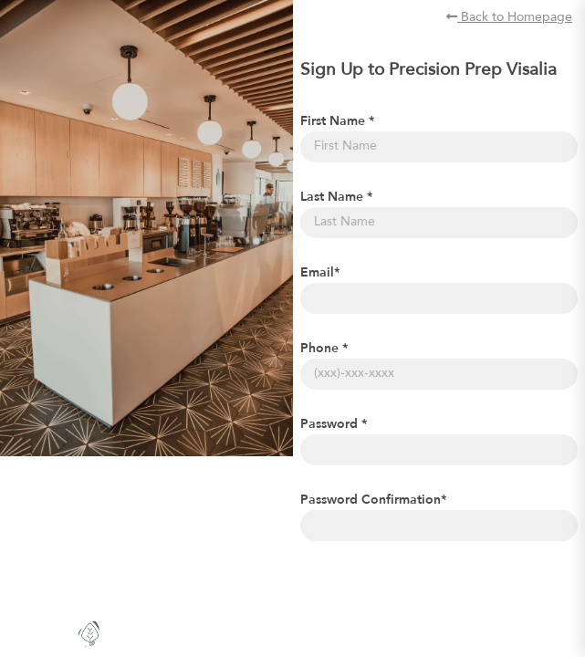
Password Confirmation (373, 500)
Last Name (336, 197)
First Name (337, 121)
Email (320, 272)
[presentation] (439, 590)
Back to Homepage (509, 17)
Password (333, 424)
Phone (324, 348)
